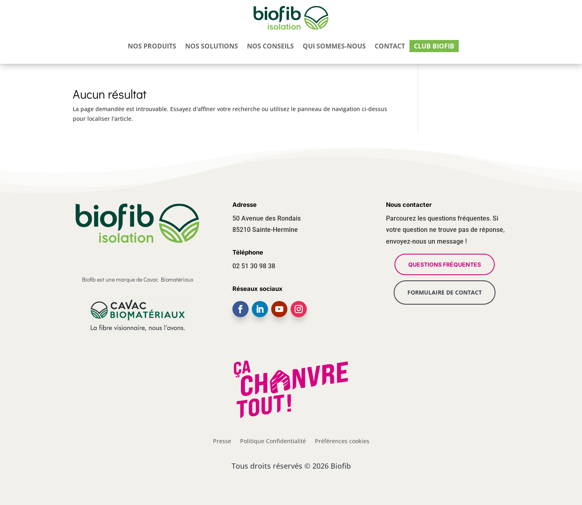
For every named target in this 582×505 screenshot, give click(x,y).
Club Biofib (434, 47)
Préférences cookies (342, 440)
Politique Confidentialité (273, 440)
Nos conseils (270, 47)
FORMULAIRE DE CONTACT (444, 292)
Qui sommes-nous (334, 47)
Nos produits (152, 47)
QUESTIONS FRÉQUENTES (444, 264)
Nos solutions (211, 47)
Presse (222, 440)
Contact (390, 47)
